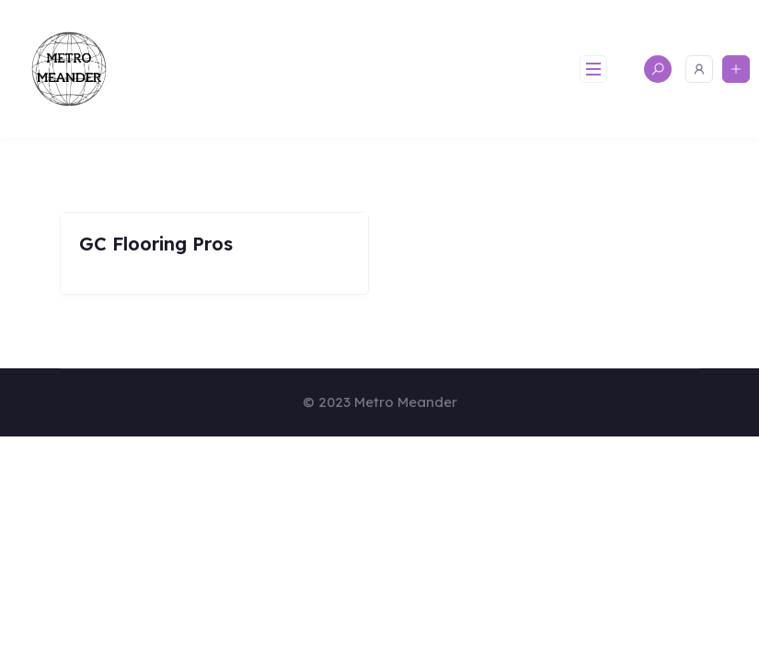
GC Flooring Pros (156, 243)
